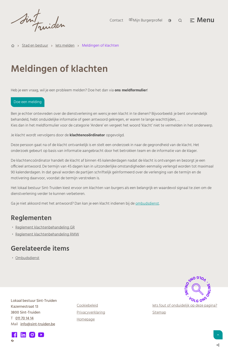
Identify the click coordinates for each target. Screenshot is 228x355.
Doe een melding (28, 102)
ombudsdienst (147, 204)
